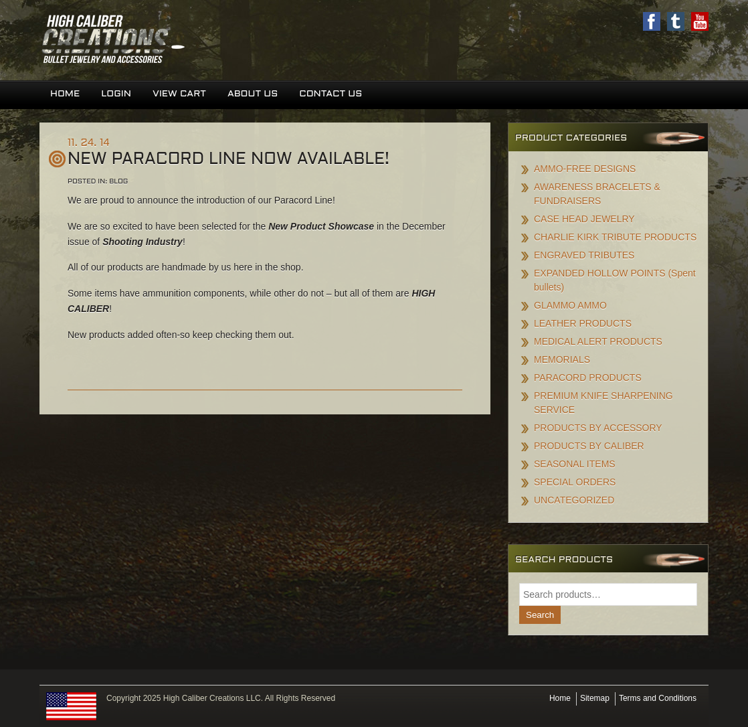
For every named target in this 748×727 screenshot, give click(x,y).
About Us (252, 94)
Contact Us (330, 94)
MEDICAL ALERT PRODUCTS (598, 341)
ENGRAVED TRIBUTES (584, 255)
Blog (118, 182)
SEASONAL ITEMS (575, 464)
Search (540, 615)
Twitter (675, 21)
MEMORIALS (562, 359)
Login (116, 94)
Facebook (651, 21)
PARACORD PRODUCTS (588, 377)
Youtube (700, 21)
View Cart (179, 94)
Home (65, 94)
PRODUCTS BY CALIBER (589, 445)
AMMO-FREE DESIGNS (585, 168)
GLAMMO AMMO (570, 305)
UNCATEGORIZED (574, 500)
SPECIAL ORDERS (575, 482)
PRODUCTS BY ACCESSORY (598, 427)
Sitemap (595, 698)
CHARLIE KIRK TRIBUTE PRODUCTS (615, 237)
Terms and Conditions (657, 698)
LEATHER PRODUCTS (583, 323)
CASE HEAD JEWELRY (584, 219)
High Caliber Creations (206, 40)
